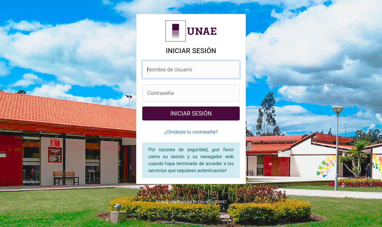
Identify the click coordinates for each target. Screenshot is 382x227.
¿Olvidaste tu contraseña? (191, 132)
